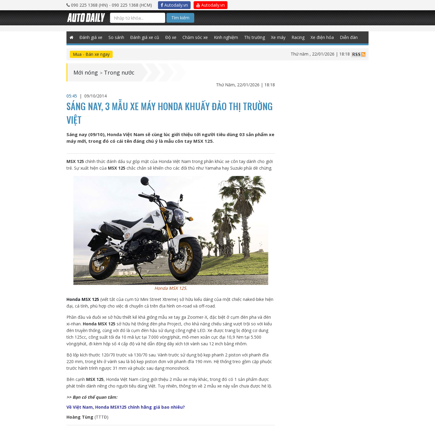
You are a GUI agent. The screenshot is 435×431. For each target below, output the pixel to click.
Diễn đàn (349, 37)
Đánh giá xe (90, 37)
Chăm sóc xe (195, 37)
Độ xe (170, 37)
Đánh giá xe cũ (144, 37)
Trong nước (119, 72)
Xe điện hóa (322, 37)
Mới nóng (85, 72)
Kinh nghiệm (226, 37)
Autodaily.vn (174, 5)
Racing (298, 37)
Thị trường (254, 37)
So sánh (116, 37)
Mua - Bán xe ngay (91, 54)
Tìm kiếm (180, 18)
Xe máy (278, 37)
